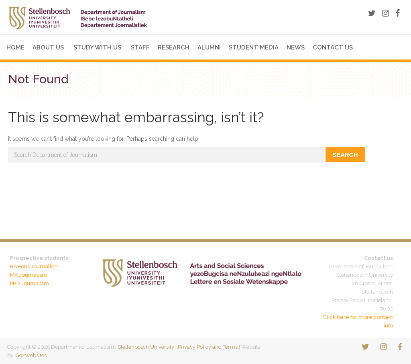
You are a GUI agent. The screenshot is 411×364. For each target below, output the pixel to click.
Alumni (209, 47)
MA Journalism (28, 275)
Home (15, 47)
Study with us (97, 47)
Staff (140, 47)
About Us (48, 47)
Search (345, 154)
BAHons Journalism (34, 266)
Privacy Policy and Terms (208, 347)
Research (173, 47)
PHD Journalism (29, 283)
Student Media (254, 47)
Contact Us (333, 47)
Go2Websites (31, 355)
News (296, 47)
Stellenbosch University (146, 347)
